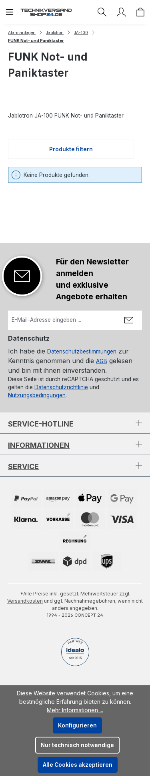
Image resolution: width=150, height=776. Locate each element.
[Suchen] (102, 12)
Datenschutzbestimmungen (81, 351)
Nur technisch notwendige (77, 745)
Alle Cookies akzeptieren (77, 765)
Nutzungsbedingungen (37, 395)
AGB (101, 361)
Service (23, 466)
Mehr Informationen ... (75, 710)
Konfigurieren (77, 725)
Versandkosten (25, 601)
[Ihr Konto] (121, 12)
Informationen (39, 445)
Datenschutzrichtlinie (61, 387)
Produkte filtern (71, 149)
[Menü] (9, 12)
